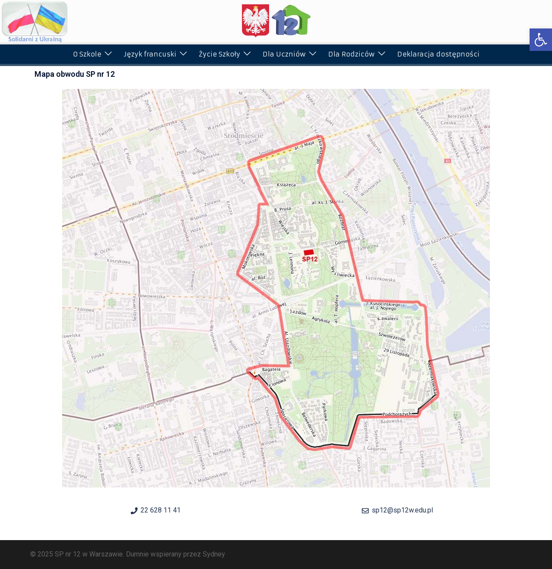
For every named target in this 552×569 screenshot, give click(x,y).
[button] (541, 39)
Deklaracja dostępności (438, 54)
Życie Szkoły (219, 54)
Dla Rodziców (351, 54)
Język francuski (150, 54)
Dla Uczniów (284, 54)
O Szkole (87, 54)
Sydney (214, 554)
